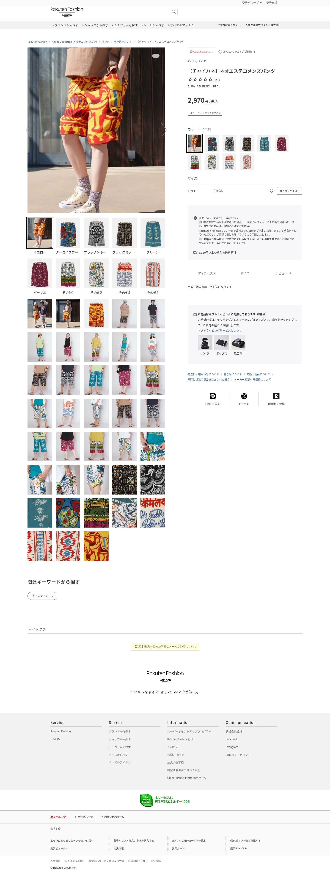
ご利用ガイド (175, 747)
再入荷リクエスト (290, 191)
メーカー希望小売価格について (252, 379)
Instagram (232, 747)
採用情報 (156, 861)
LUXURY (55, 739)
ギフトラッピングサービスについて (220, 330)
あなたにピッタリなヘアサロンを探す (71, 840)
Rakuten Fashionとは (180, 739)
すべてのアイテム (120, 762)
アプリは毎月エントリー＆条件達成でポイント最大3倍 (249, 25)
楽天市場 (271, 2)
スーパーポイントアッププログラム (189, 731)
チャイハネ (199, 61)
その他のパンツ (123, 42)
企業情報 (55, 861)
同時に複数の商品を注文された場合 (209, 379)
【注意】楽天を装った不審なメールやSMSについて (165, 646)
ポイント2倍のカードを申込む (189, 840)
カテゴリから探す (120, 747)
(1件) (217, 80)
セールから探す (118, 754)
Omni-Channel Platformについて (187, 778)
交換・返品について (258, 374)
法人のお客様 (175, 762)
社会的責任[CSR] (137, 861)
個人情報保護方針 (75, 861)
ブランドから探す (120, 731)
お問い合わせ (175, 754)
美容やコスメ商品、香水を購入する (134, 840)
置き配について (233, 374)
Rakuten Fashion (85, 12)
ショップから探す (120, 739)
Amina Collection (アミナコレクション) (74, 42)
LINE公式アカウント (238, 754)
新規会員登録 (234, 731)
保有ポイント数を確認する (245, 840)
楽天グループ (250, 2)
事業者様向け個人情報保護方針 (106, 861)
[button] (28, 130)
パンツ (105, 42)
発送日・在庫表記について (203, 374)
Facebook (232, 739)
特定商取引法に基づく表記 (183, 770)
